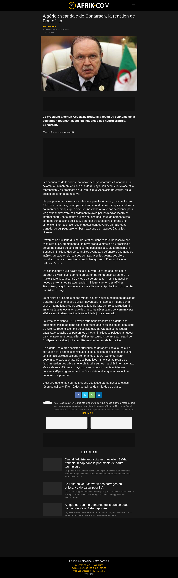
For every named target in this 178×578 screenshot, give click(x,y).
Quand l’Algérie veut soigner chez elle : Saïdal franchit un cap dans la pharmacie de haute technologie (96, 463)
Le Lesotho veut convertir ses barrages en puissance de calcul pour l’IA (93, 485)
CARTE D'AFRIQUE (82, 565)
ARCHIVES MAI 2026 (81, 571)
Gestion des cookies (97, 571)
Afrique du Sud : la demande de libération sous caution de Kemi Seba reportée (96, 506)
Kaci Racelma (49, 26)
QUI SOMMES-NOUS (80, 568)
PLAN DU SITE (97, 565)
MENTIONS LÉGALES (97, 568)
